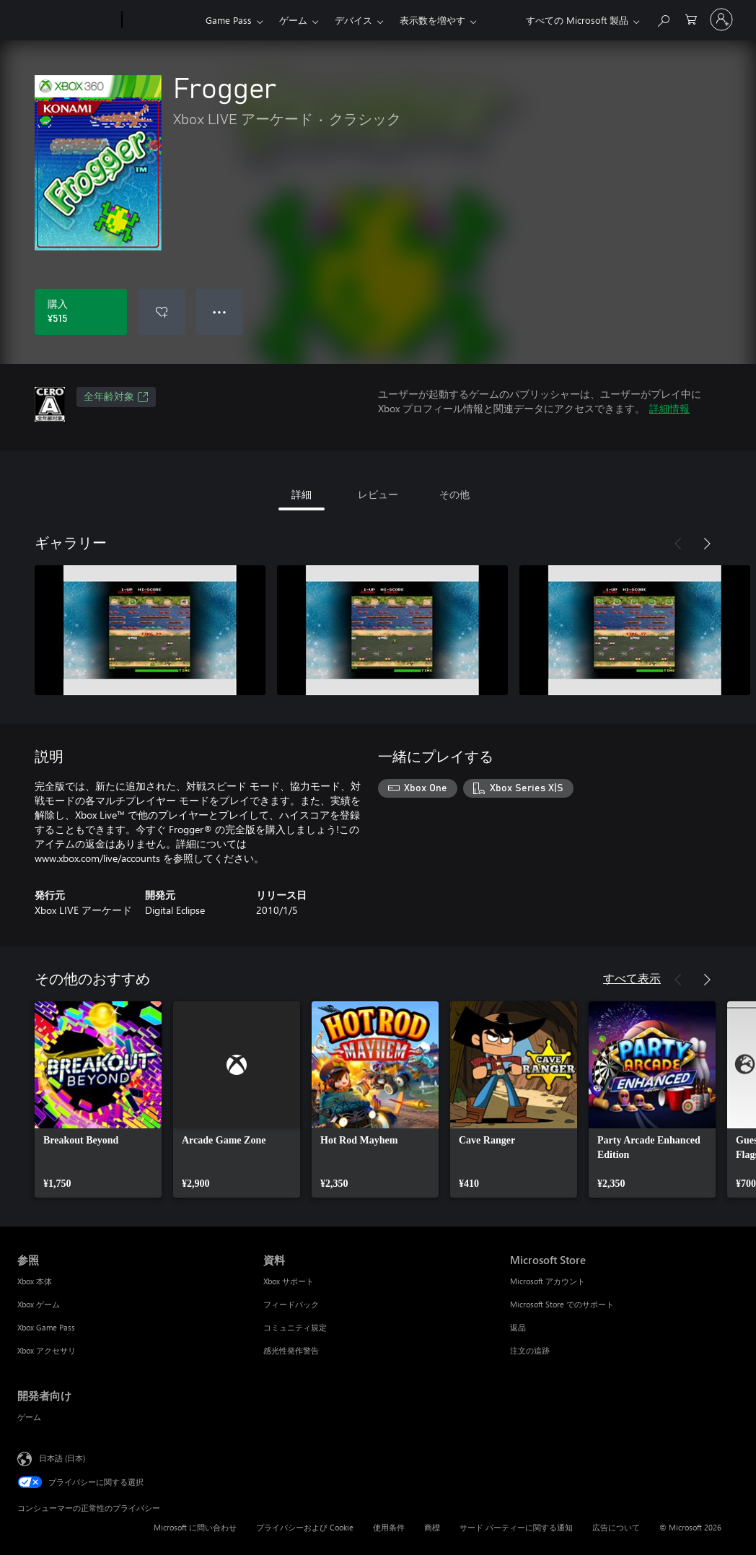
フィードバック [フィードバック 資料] (291, 1304)
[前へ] (678, 543)
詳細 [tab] (301, 494)
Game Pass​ (229, 20)
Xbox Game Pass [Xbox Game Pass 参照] (46, 1327)
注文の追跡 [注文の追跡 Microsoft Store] (530, 1350)
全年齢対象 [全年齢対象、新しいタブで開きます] (116, 397)
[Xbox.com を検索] (663, 18)
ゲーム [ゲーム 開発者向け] (29, 1416)
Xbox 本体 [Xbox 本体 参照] (34, 1281)
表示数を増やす (432, 20)
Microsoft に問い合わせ (195, 1527)
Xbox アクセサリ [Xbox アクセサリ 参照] (46, 1350)
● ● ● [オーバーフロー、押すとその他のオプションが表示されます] (220, 311)
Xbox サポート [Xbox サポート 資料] (288, 1281)
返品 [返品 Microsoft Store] (518, 1327)
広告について (616, 1527)
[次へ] (707, 543)
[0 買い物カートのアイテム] (691, 18)
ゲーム (293, 20)
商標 (432, 1527)
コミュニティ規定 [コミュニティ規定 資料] (295, 1327)
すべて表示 (632, 977)
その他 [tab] (454, 494)
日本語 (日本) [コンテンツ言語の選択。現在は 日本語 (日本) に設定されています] (62, 1458)
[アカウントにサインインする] (721, 19)
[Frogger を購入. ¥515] (81, 312)
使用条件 (389, 1527)
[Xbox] (162, 20)
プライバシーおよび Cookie (304, 1527)
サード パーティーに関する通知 (516, 1527)
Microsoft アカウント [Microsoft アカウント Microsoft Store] (547, 1281)
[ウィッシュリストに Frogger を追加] (162, 312)
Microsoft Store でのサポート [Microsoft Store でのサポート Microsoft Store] (562, 1304)
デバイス (353, 20)
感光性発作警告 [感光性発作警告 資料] (291, 1350)
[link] (98, 1099)
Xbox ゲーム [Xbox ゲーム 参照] (38, 1304)
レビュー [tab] (378, 494)
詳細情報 (669, 408)
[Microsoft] (66, 20)
